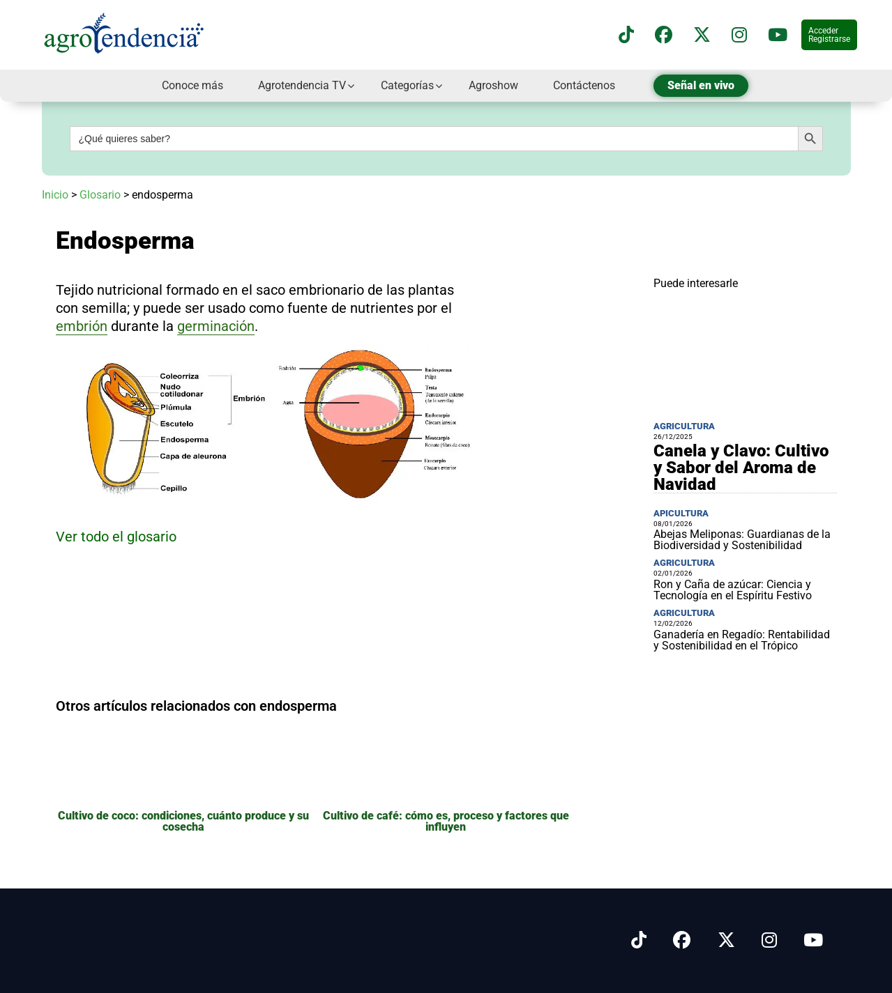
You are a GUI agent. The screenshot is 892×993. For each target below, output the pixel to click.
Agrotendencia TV (302, 85)
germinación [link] (216, 326)
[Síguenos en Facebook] (663, 35)
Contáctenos (584, 85)
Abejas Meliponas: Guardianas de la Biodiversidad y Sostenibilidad (742, 540)
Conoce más (192, 85)
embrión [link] (81, 326)
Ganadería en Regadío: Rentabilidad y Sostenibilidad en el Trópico (741, 640)
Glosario (100, 194)
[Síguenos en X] (702, 35)
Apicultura (681, 513)
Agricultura (684, 426)
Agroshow (493, 85)
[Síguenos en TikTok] (626, 35)
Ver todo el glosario (116, 536)
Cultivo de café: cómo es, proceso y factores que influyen (446, 821)
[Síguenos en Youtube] (813, 940)
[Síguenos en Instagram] (769, 940)
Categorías (407, 85)
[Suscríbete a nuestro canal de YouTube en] (777, 35)
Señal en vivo (700, 85)
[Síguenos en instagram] (739, 35)
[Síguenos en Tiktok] (639, 940)
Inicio (55, 194)
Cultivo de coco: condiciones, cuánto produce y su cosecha (183, 821)
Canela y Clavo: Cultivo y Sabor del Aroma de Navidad (741, 467)
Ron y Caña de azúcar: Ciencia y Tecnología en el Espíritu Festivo (732, 590)
